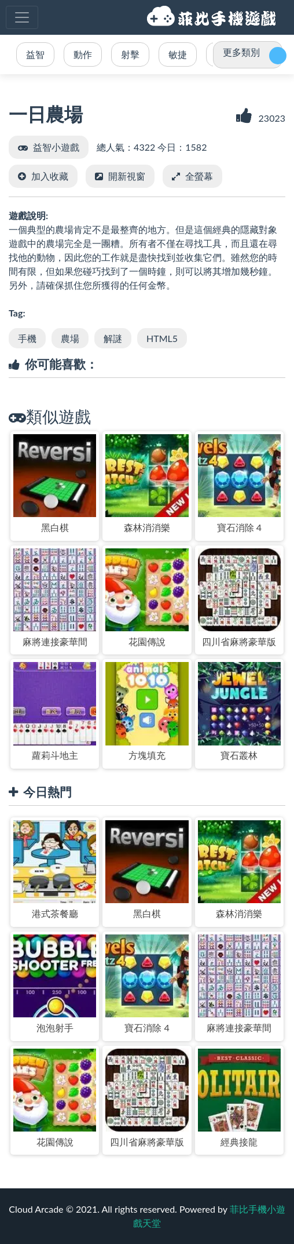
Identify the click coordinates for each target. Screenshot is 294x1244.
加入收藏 (49, 175)
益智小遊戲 (56, 146)
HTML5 (162, 338)
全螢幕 (199, 175)
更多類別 (241, 51)
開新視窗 (126, 175)
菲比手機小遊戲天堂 (213, 17)
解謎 (113, 338)
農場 (70, 338)
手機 (27, 338)
